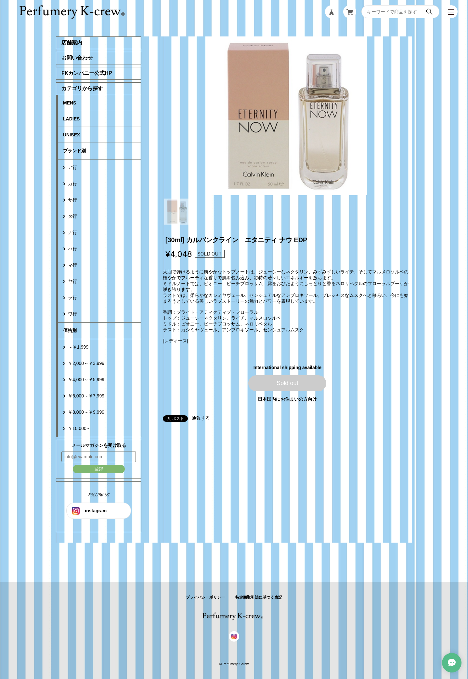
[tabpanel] (287, 115)
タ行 (72, 216)
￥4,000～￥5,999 (86, 379)
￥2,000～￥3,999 (86, 363)
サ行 (72, 199)
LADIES (71, 118)
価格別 (70, 330)
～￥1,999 (78, 347)
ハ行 (72, 248)
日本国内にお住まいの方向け (287, 399)
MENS (69, 102)
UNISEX (71, 134)
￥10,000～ (79, 428)
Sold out (287, 383)
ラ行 (72, 297)
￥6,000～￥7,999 (86, 395)
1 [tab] (177, 212)
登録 (98, 468)
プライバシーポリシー (205, 597)
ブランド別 (74, 150)
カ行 (72, 183)
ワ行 (72, 313)
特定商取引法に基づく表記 (258, 597)
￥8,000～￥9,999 (86, 412)
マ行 (72, 265)
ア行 (72, 167)
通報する (201, 418)
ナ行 (72, 232)
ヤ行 (72, 281)
